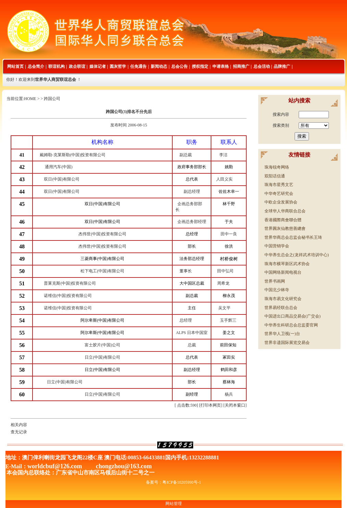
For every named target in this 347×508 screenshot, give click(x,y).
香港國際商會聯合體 (282, 220)
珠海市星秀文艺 (278, 184)
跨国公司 (52, 98)
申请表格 (220, 66)
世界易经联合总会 (280, 307)
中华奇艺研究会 (278, 193)
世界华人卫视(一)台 (282, 333)
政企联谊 (77, 66)
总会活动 (261, 66)
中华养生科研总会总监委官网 (291, 325)
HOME (30, 98)
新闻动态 (159, 66)
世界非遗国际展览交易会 (287, 342)
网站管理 (173, 503)
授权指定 (200, 66)
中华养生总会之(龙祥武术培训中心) (296, 254)
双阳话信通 (274, 176)
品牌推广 (282, 66)
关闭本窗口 (235, 405)
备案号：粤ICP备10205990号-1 (173, 482)
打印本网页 (210, 405)
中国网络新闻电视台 (282, 272)
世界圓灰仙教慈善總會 (285, 228)
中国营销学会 (276, 246)
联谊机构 (56, 66)
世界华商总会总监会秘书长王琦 (293, 237)
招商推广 (241, 66)
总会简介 (36, 66)
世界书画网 (274, 281)
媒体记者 (97, 66)
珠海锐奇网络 (276, 167)
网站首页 (15, 66)
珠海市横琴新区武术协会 (287, 263)
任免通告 (138, 66)
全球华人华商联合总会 (285, 211)
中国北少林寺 (276, 289)
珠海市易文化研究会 (282, 298)
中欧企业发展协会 (280, 202)
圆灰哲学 (118, 66)
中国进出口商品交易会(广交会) (292, 316)
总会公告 (179, 66)
